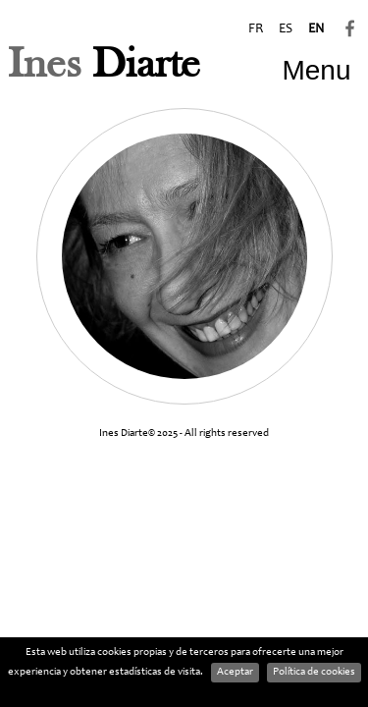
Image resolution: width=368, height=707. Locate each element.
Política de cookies (314, 672)
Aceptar (235, 672)
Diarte (104, 65)
